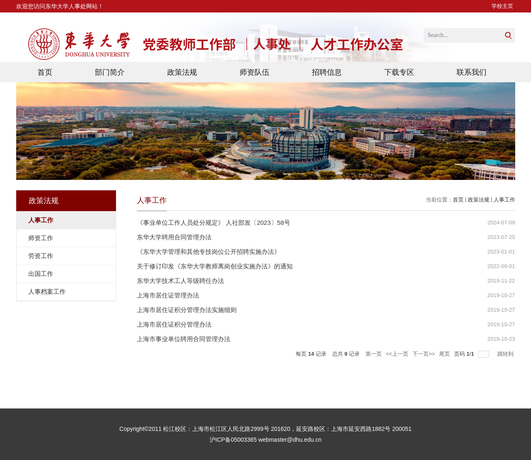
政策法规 (182, 72)
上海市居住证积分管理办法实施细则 (187, 309)
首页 (44, 72)
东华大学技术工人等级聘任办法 (180, 280)
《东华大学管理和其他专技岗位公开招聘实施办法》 (208, 251)
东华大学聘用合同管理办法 (174, 237)
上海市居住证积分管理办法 (174, 324)
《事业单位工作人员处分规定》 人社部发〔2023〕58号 (213, 222)
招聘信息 (327, 72)
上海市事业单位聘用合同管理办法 (183, 338)
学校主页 (502, 6)
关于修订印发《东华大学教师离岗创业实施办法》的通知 (215, 266)
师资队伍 (254, 72)
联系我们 (472, 72)
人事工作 (504, 200)
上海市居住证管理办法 (168, 295)
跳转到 (506, 354)
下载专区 (399, 72)
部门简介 (110, 72)
